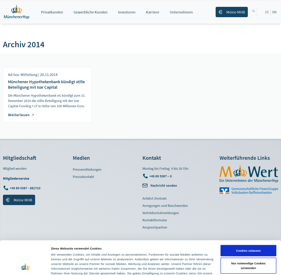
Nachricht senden (163, 185)
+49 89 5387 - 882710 (25, 188)
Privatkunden (52, 12)
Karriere (152, 12)
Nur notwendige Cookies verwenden (248, 235)
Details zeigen (61, 267)
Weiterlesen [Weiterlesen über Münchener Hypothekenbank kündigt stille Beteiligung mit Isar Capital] (21, 114)
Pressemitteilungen (87, 169)
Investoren (126, 12)
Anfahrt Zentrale (154, 198)
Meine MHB (235, 12)
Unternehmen (181, 12)
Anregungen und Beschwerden (165, 205)
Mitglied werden (15, 168)
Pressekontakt (83, 176)
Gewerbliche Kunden (91, 12)
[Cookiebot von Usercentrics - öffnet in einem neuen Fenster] (25, 267)
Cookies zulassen (248, 220)
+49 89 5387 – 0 (160, 176)
